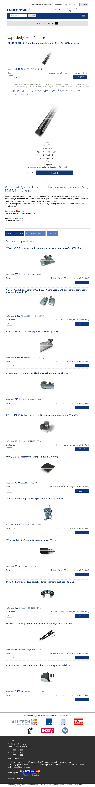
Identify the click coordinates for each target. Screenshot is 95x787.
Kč (60, 10)
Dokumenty (52, 234)
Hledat (32, 16)
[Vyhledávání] (18, 15)
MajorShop (78, 785)
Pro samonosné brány (78, 84)
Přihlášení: (57, 5)
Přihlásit (84, 5)
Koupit (80, 77)
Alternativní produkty (35, 234)
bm (15, 77)
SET (14, 324)
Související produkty (14, 234)
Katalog (58, 84)
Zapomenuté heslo (36, 5)
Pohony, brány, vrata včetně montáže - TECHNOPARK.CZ (34, 84)
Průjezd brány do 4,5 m (25, 87)
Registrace (47, 5)
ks (13, 282)
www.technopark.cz (16, 758)
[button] (77, 10)
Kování (66, 84)
